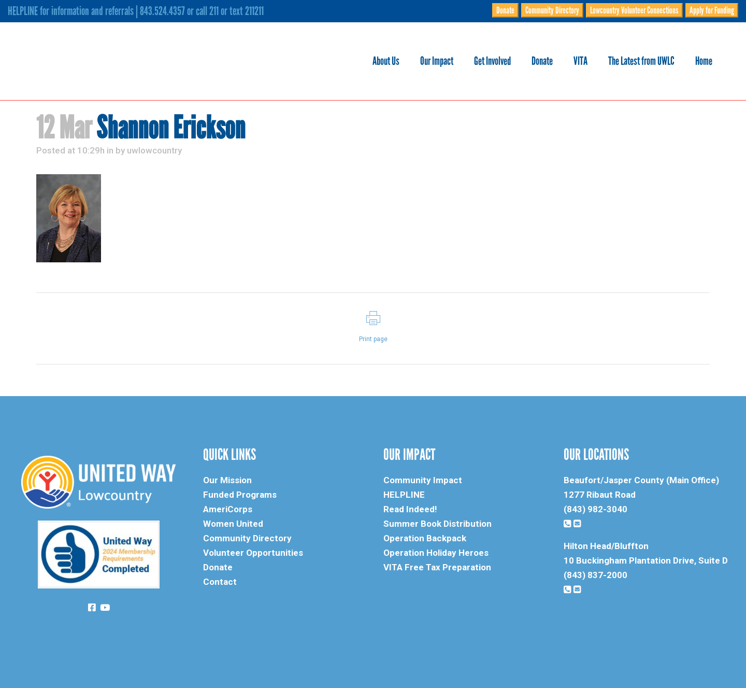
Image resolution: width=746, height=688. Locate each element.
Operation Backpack (424, 538)
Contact (220, 582)
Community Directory (552, 10)
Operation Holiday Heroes (436, 552)
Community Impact (422, 480)
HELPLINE (404, 494)
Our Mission (227, 480)
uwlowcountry (154, 150)
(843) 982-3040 (595, 509)
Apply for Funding (712, 10)
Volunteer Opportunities (253, 552)
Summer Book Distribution (437, 523)
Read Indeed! (410, 509)
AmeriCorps (227, 509)
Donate (505, 10)
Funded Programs (240, 494)
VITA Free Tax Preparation (437, 567)
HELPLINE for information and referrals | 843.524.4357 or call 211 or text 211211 (136, 11)
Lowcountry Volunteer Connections (634, 10)
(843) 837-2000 (595, 575)
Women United (233, 523)
